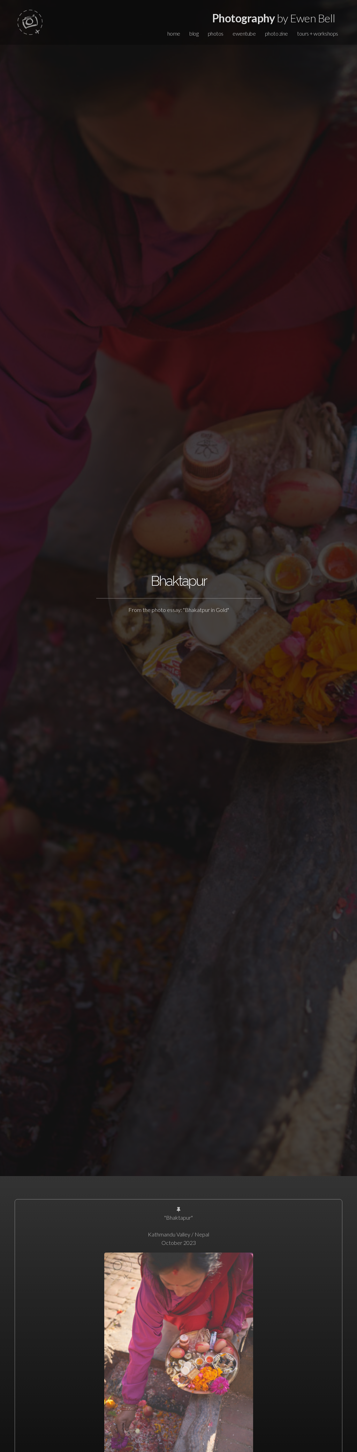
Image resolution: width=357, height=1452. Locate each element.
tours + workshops (317, 33)
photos (215, 33)
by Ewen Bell (273, 18)
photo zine (276, 33)
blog (193, 33)
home (173, 33)
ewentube (244, 33)
